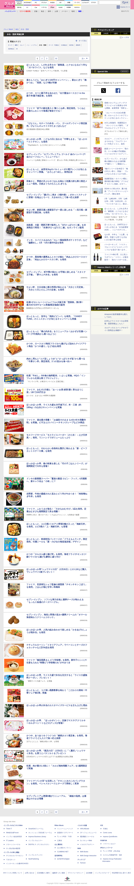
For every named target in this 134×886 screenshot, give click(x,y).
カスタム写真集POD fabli (112, 855)
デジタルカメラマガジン (14, 856)
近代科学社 (58, 856)
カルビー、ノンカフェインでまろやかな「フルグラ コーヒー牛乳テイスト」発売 (116, 141)
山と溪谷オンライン (64, 848)
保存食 (71, 45)
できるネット (11, 860)
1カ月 (126, 33)
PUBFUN (103, 840)
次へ (85, 58)
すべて (10, 45)
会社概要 (89, 873)
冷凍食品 (64, 45)
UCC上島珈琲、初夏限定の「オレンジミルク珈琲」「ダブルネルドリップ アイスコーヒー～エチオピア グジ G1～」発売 (116, 128)
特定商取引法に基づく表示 (121, 873)
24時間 (105, 33)
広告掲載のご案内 (43, 873)
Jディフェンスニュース (88, 833)
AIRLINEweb (84, 829)
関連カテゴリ (15, 41)
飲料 (49, 11)
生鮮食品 (11, 49)
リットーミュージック (65, 829)
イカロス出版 (82, 825)
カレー (22, 45)
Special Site (102, 71)
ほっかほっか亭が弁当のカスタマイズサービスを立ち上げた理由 (56, 705)
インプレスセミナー (35, 840)
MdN (79, 848)
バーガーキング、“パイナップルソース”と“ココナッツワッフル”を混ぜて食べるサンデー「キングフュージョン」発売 (116, 249)
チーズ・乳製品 (54, 45)
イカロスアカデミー (87, 844)
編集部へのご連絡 (58, 873)
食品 (42, 11)
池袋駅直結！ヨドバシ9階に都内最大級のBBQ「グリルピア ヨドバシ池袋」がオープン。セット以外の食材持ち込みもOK (116, 184)
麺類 (16, 45)
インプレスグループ (102, 873)
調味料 (78, 45)
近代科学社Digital (63, 859)
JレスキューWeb (86, 840)
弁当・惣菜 (42, 45)
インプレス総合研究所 (14, 837)
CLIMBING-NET (62, 852)
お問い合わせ (29, 873)
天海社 (105, 829)
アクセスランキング (105, 30)
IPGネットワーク (106, 848)
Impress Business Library (37, 837)
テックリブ (81, 860)
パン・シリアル (32, 45)
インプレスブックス (35, 855)
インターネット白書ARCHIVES (17, 863)
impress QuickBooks (110, 837)
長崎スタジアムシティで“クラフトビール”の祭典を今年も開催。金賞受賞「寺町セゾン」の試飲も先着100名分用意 (116, 108)
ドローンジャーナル (13, 844)
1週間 (116, 33)
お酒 (56, 11)
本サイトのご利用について (12, 873)
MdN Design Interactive (88, 856)
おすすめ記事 (102, 309)
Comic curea (107, 833)
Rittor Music (59, 825)
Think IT (9, 829)
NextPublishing (33, 859)
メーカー (65, 11)
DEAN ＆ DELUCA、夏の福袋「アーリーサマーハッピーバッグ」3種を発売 (116, 191)
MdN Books (84, 852)
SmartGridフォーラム (35, 829)
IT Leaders (10, 840)
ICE (101, 825)
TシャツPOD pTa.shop (111, 851)
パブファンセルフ (109, 844)
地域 (73, 11)
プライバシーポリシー (75, 873)
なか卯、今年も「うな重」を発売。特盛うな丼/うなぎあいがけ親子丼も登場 (116, 237)
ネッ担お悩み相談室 (13, 848)
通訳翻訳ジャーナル (87, 837)
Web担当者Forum (12, 833)
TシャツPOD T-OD (64, 837)
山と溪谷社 (58, 844)
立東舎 (59, 840)
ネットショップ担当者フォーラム (40, 833)
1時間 (96, 33)
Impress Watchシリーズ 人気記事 (111, 267)
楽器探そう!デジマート (65, 833)
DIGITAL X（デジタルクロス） (39, 844)
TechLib (82, 863)
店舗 (35, 11)
